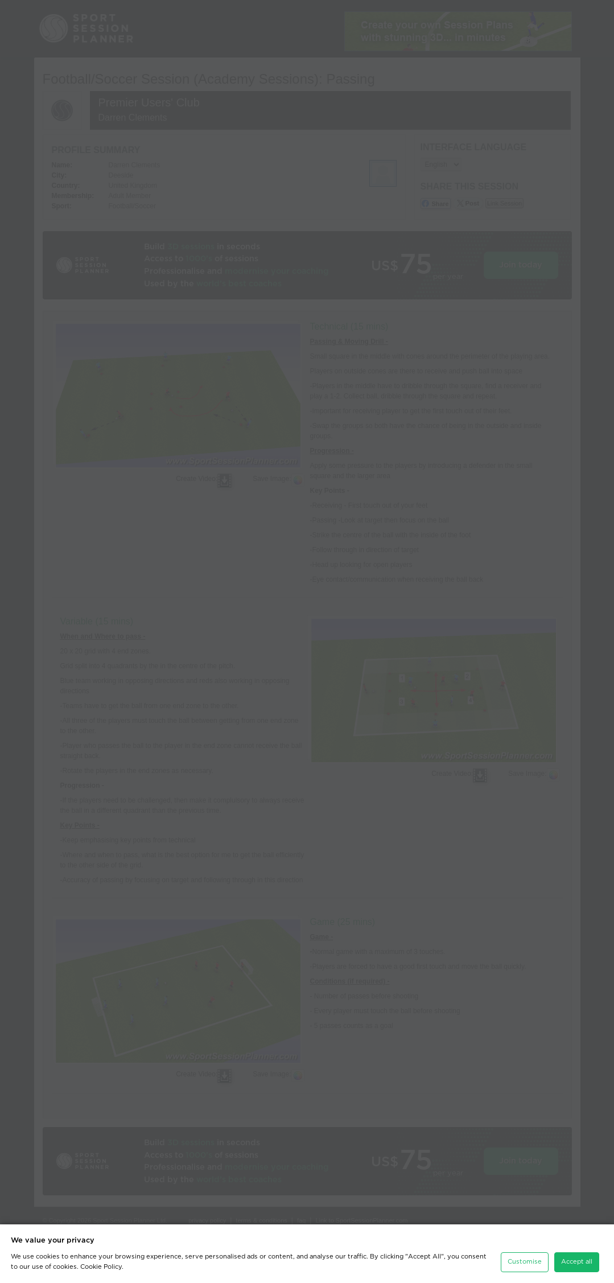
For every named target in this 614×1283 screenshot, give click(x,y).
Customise (525, 1262)
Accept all (576, 1262)
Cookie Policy (101, 1267)
